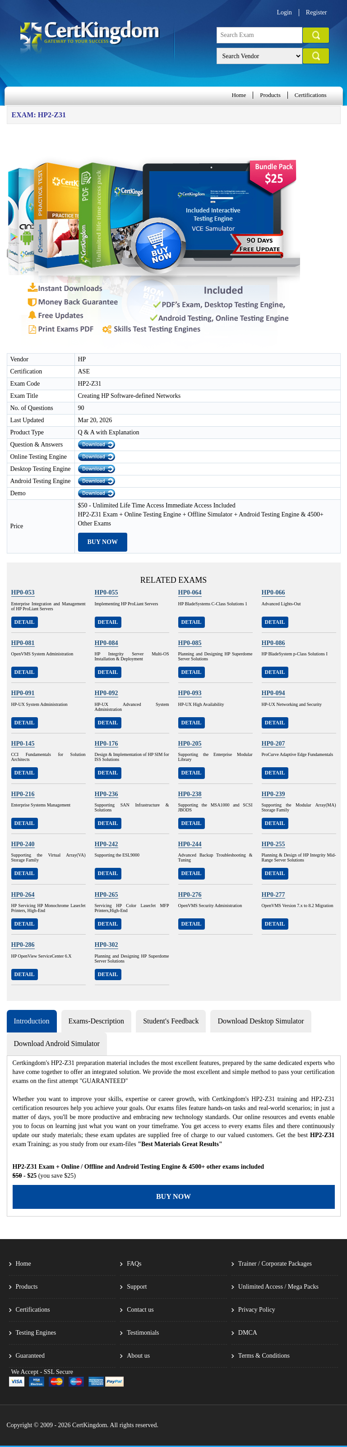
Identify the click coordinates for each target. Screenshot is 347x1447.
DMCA (247, 1332)
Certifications (311, 95)
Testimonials (143, 1332)
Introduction (32, 1021)
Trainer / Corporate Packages (275, 1263)
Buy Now (103, 542)
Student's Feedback (171, 1021)
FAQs (134, 1263)
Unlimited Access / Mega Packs (278, 1286)
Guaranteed (30, 1355)
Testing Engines (36, 1332)
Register (316, 12)
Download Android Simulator (57, 1043)
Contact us (140, 1309)
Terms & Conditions (264, 1355)
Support (137, 1286)
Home (238, 95)
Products (270, 95)
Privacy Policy (256, 1309)
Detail (24, 622)
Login (284, 12)
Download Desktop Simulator (260, 1021)
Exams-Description (97, 1021)
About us (138, 1355)
